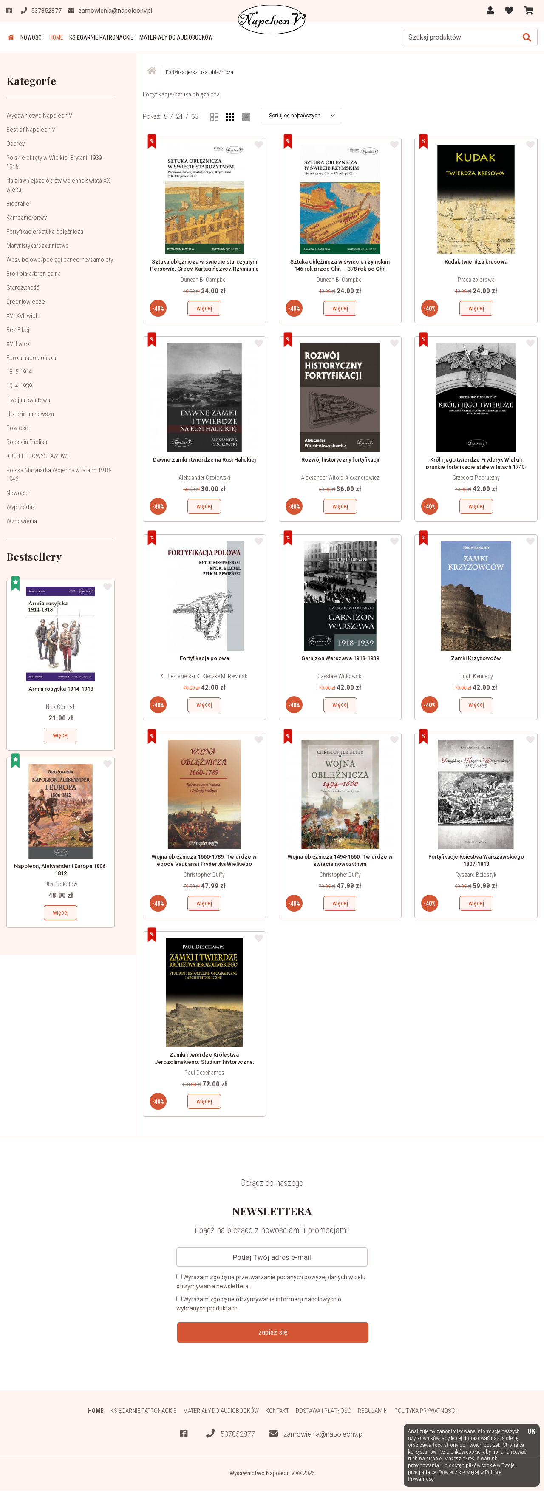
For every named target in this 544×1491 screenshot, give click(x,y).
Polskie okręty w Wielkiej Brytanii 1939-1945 (54, 162)
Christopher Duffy (204, 874)
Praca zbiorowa (476, 279)
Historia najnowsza (30, 414)
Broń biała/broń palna (33, 274)
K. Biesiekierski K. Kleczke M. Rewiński (204, 676)
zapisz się (272, 1332)
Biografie (17, 203)
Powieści (18, 428)
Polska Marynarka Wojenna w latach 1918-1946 (58, 474)
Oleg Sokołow (60, 884)
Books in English (26, 442)
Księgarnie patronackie (97, 37)
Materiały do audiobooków (171, 37)
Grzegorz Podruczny (476, 477)
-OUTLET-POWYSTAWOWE (38, 456)
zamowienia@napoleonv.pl (316, 1434)
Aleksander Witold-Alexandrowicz (340, 477)
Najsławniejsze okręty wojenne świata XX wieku (58, 185)
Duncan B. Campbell (204, 279)
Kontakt (277, 1410)
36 (194, 116)
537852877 (230, 1434)
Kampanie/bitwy (26, 217)
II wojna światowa (28, 400)
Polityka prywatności (427, 1410)
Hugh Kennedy (476, 676)
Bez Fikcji (18, 330)
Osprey (15, 143)
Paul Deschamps (204, 1072)
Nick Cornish (61, 706)
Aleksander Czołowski (204, 477)
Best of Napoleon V (30, 129)
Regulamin (374, 1410)
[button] (302, 115)
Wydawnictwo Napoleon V (39, 115)
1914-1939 (19, 386)
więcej (60, 735)
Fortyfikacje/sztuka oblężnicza (44, 231)
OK (531, 1431)
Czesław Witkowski (340, 676)
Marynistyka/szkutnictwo (37, 245)
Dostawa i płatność (324, 1410)
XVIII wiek (18, 344)
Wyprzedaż (20, 507)
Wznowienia (21, 521)
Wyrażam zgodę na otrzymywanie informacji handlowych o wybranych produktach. (258, 1304)
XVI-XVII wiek (22, 316)
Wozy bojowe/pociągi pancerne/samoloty (59, 260)
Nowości (29, 37)
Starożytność (23, 288)
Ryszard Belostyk (476, 874)
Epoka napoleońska (31, 358)
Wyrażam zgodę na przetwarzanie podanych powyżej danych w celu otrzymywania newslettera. (271, 1282)
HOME (53, 37)
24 (179, 116)
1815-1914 (19, 372)
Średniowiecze (25, 302)
